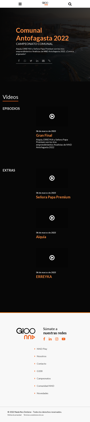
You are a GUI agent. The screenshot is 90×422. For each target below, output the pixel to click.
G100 (38, 371)
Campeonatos (42, 378)
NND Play (40, 348)
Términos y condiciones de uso (33, 415)
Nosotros (40, 356)
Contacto (39, 363)
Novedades (40, 393)
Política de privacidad (15, 415)
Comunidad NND (43, 385)
